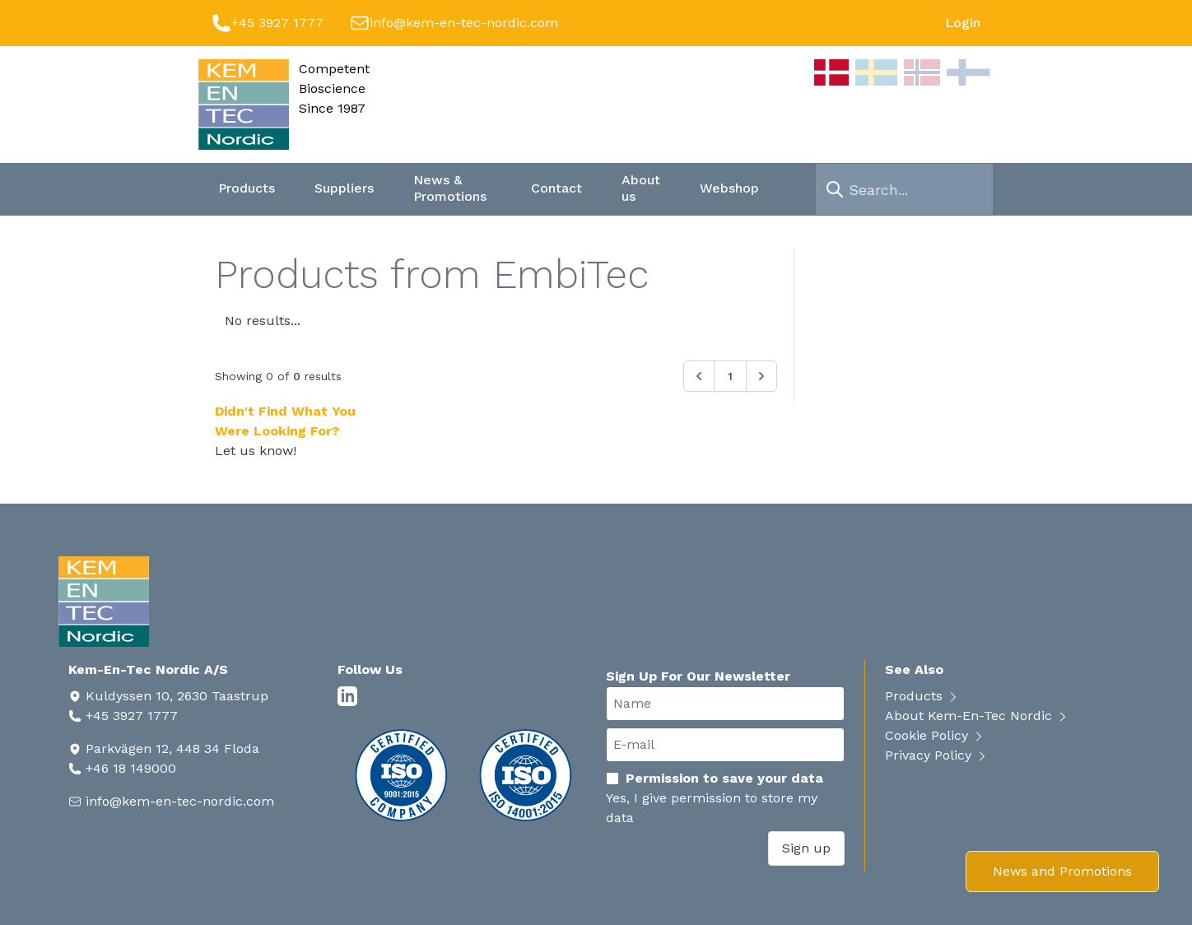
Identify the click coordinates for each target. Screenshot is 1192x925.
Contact (556, 188)
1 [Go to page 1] (730, 376)
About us (641, 188)
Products (246, 188)
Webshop (729, 188)
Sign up (806, 848)
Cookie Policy (935, 735)
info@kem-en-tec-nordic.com (464, 22)
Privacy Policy (937, 755)
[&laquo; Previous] (699, 376)
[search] (835, 189)
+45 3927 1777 (277, 22)
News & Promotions (450, 188)
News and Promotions (1062, 871)
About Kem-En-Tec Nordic (977, 715)
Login (962, 22)
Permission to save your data (714, 778)
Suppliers (344, 188)
